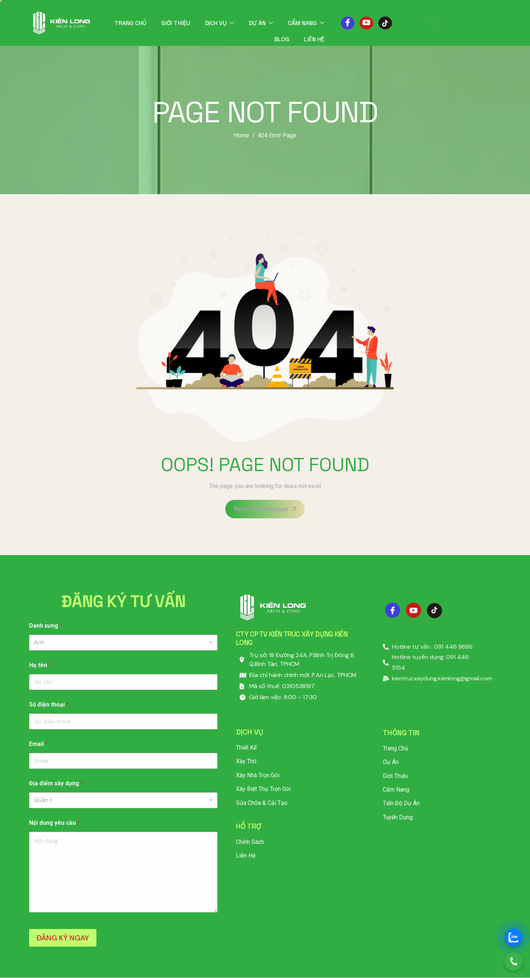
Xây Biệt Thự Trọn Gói (263, 788)
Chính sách (250, 841)
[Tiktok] (385, 23)
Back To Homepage (265, 508)
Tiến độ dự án (401, 803)
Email (38, 743)
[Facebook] (347, 23)
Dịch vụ (219, 23)
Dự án (261, 23)
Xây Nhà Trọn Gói (257, 775)
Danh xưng (45, 625)
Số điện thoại (49, 704)
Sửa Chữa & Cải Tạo (261, 802)
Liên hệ (314, 39)
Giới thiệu (175, 23)
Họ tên (40, 665)
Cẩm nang (306, 23)
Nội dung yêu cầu (54, 822)
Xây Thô (246, 761)
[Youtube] (366, 23)
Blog (281, 39)
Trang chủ (130, 23)
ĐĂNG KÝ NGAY (62, 938)
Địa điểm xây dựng (56, 783)
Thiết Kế (246, 747)
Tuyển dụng (398, 817)
